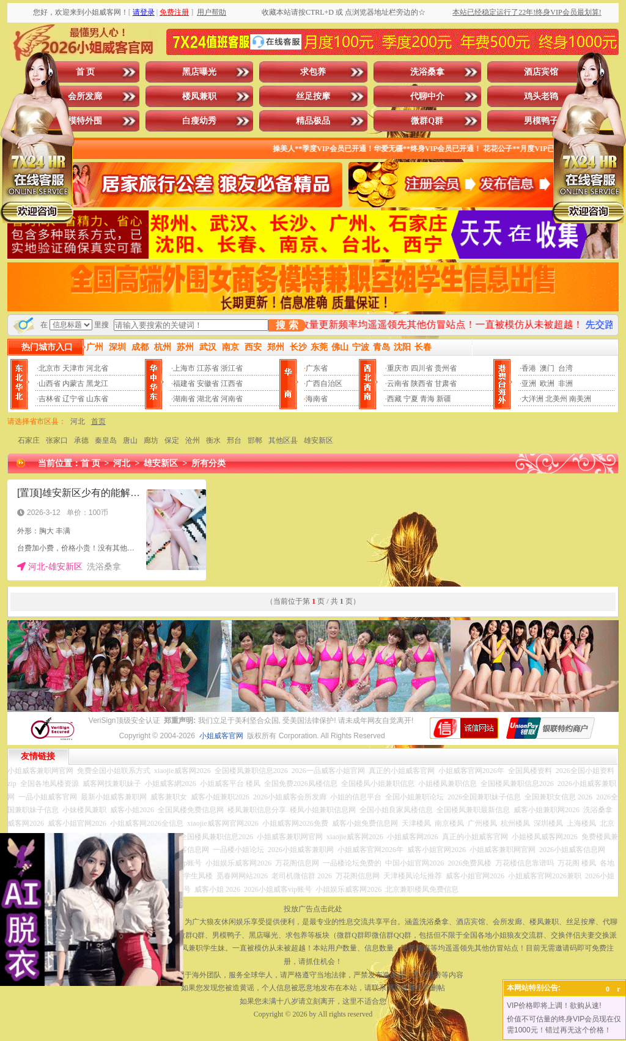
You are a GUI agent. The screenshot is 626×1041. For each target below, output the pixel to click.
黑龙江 (97, 383)
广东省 (317, 368)
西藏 (394, 399)
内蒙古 (73, 383)
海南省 (317, 399)
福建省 (184, 383)
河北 (77, 421)
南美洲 (580, 399)
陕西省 (422, 383)
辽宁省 (73, 399)
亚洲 (528, 383)
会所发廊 (85, 96)
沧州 (192, 440)
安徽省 (208, 383)
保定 (171, 440)
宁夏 (410, 399)
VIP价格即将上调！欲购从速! (554, 1005)
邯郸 (255, 440)
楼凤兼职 (199, 96)
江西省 (232, 383)
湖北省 (208, 399)
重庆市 (398, 368)
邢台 (234, 440)
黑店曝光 (199, 71)
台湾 (565, 368)
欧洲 (547, 383)
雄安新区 (318, 440)
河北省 (97, 368)
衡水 (213, 440)
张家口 (57, 440)
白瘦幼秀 (199, 120)
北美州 (556, 399)
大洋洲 (532, 399)
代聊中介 (427, 96)
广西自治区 (324, 383)
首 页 (85, 71)
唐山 (130, 440)
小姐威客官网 (221, 736)
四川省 (422, 368)
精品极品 (313, 120)
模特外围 (85, 120)
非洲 (565, 383)
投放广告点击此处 (313, 909)
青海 (427, 399)
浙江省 (232, 368)
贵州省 (446, 368)
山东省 (97, 399)
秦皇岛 (106, 440)
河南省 (232, 399)
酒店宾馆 (541, 71)
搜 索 (287, 325)
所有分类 (208, 463)
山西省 (50, 383)
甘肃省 (446, 383)
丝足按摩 (313, 96)
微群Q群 (427, 120)
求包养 (313, 71)
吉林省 (50, 399)
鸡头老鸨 (541, 96)
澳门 (547, 368)
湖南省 (184, 399)
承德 (81, 440)
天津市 (73, 368)
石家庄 (29, 440)
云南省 (398, 383)
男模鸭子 (541, 120)
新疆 (443, 399)
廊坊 (151, 440)
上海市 (184, 368)
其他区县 (283, 440)
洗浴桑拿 (427, 71)
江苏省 (208, 368)
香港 (528, 368)
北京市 (50, 368)
